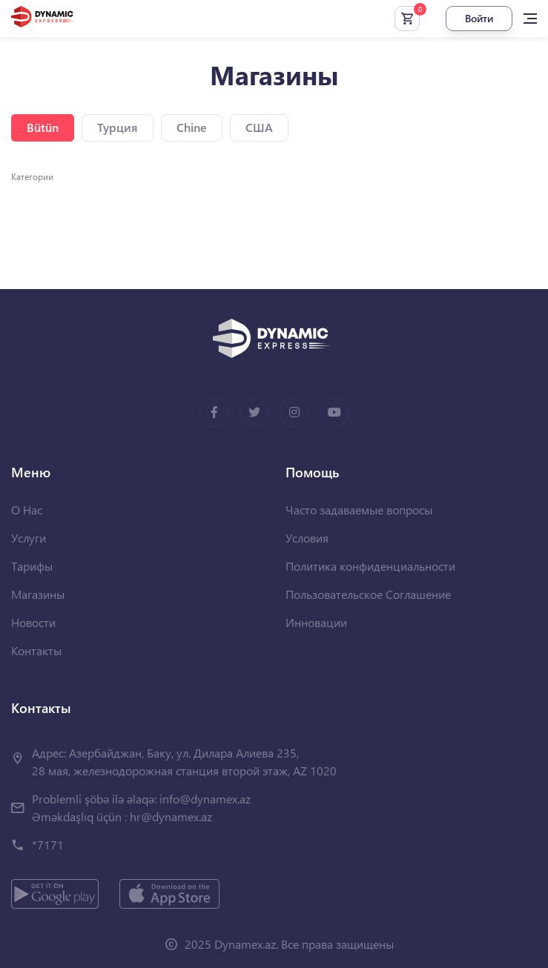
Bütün (43, 127)
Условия (307, 538)
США (259, 127)
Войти (479, 18)
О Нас (26, 509)
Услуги (28, 538)
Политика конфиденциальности (370, 566)
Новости (33, 622)
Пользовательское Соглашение (368, 594)
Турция (117, 127)
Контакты (36, 650)
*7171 (48, 844)
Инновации (316, 622)
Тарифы (32, 566)
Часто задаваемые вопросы (358, 509)
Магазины (38, 594)
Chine (191, 127)
